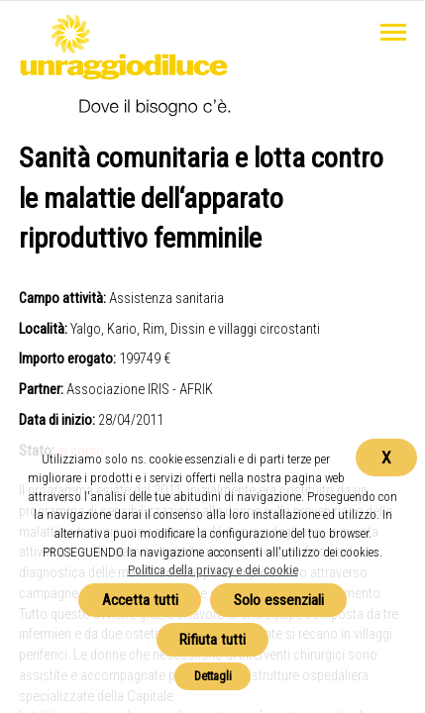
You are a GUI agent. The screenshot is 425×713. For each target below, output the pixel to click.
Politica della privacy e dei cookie (213, 569)
